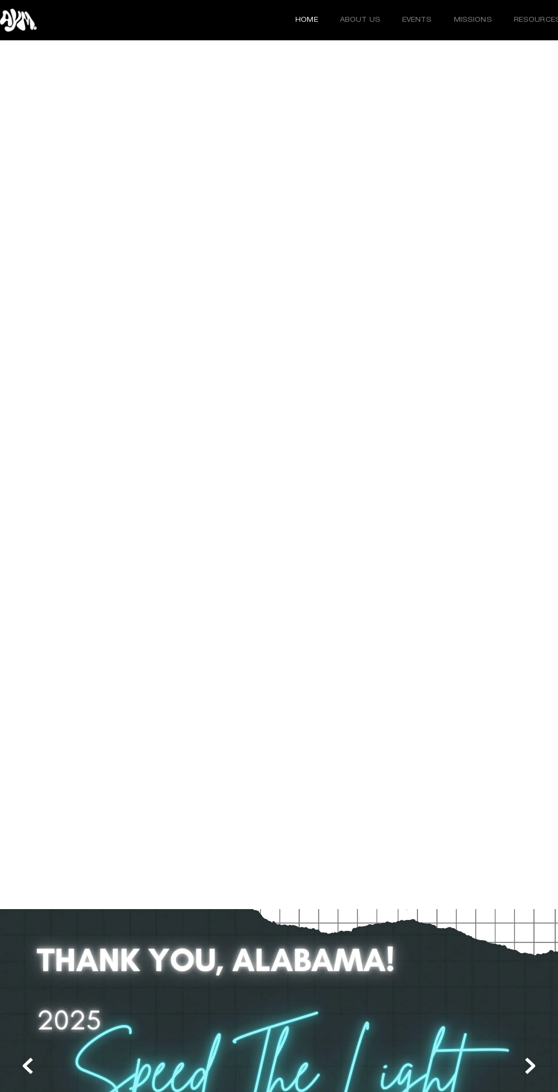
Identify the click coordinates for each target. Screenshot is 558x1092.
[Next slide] (530, 1066)
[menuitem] (306, 20)
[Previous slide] (27, 1066)
